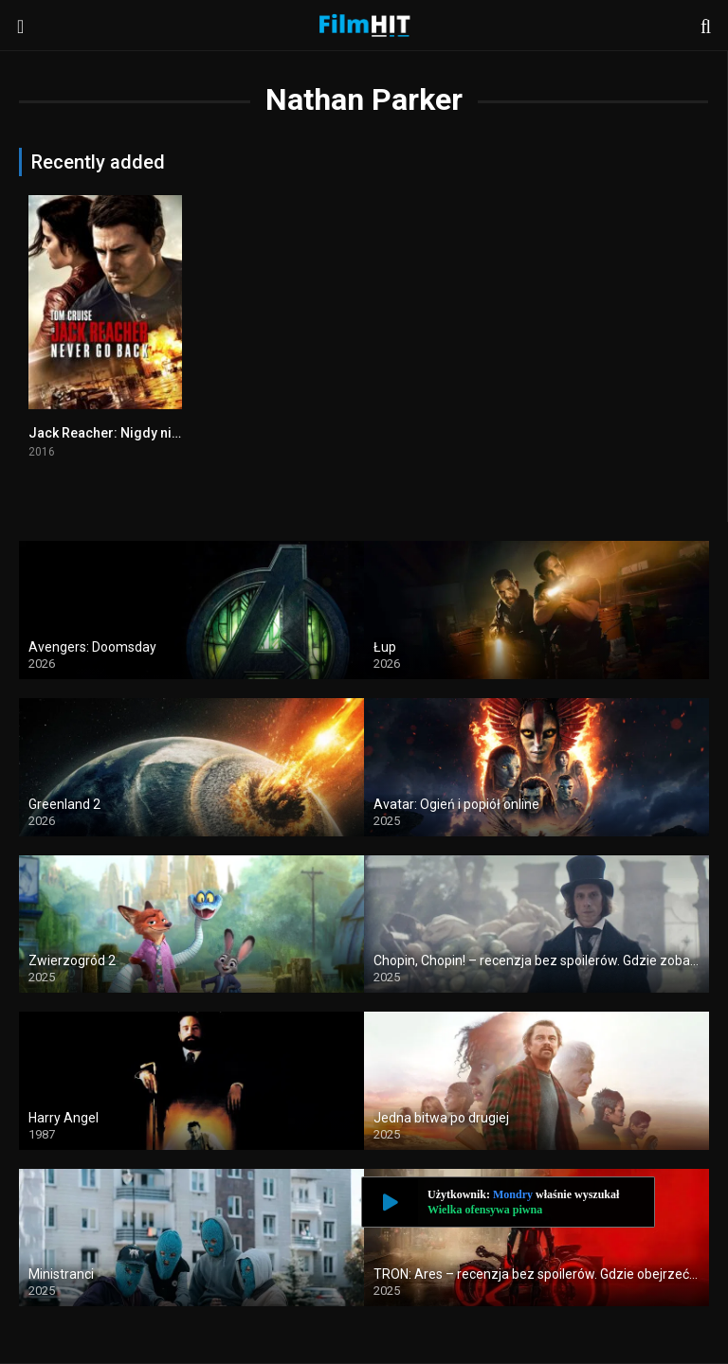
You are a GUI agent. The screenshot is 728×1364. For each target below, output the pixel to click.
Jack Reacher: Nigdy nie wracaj (126, 432)
